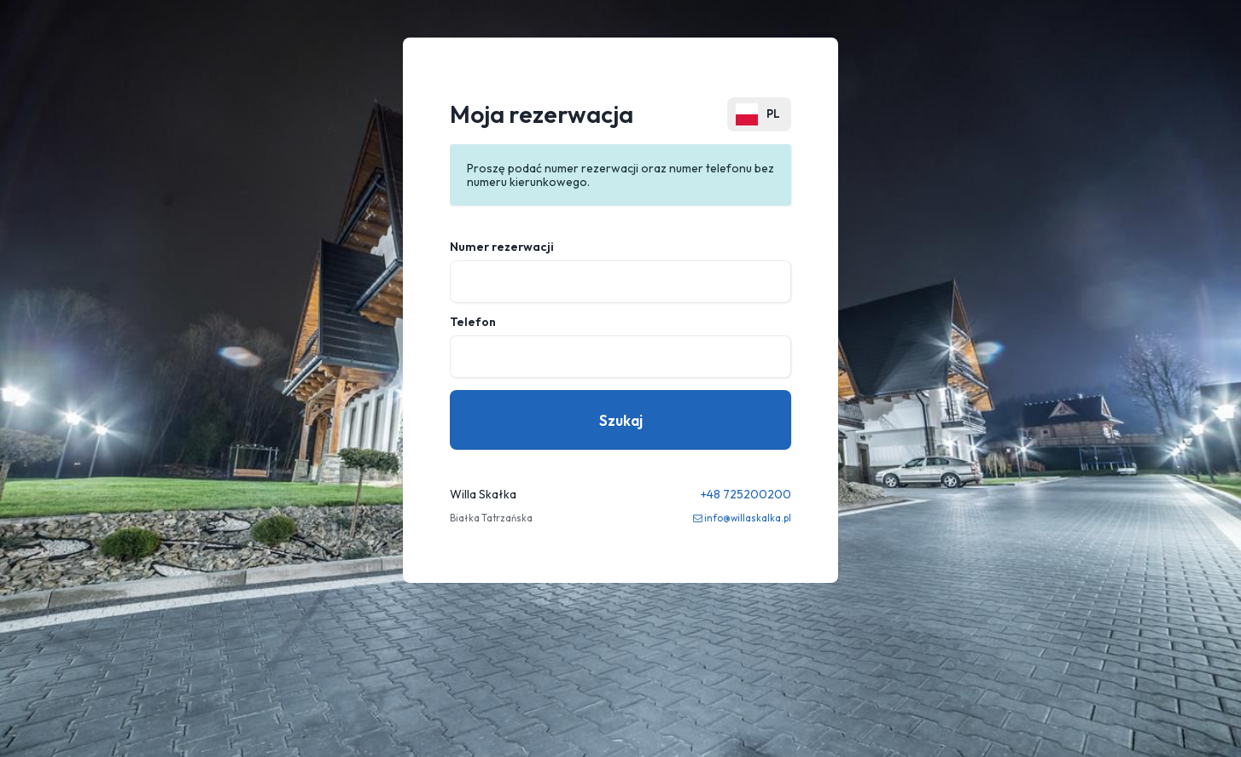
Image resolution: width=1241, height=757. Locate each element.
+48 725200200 (746, 494)
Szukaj (621, 420)
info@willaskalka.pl (747, 518)
